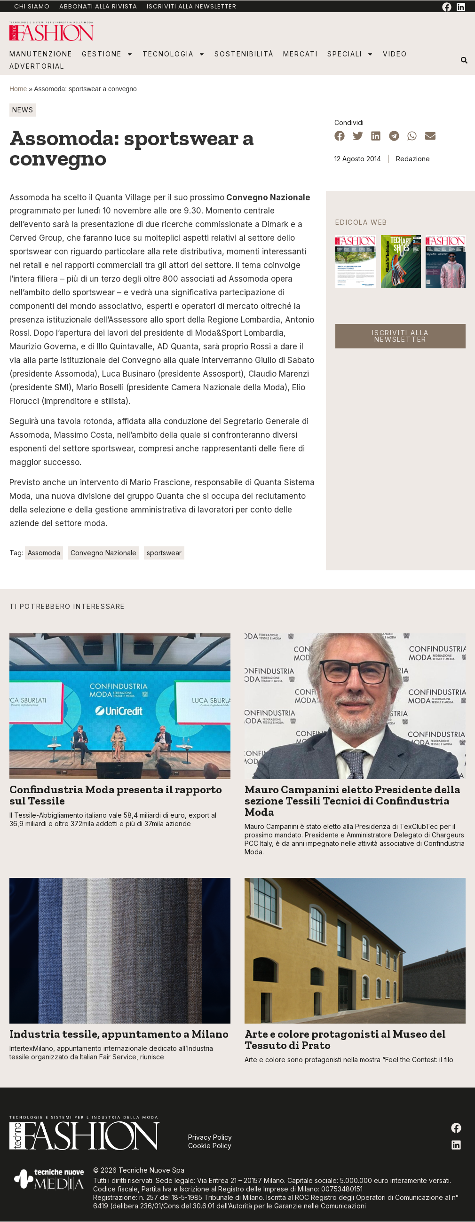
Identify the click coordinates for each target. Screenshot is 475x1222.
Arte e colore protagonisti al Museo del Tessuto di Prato (345, 1039)
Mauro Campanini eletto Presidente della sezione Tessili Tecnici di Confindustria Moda (352, 800)
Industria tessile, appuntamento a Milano (119, 1034)
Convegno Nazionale (103, 553)
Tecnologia (173, 54)
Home (18, 89)
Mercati (300, 54)
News (22, 110)
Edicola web (361, 222)
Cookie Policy (209, 1146)
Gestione (107, 54)
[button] (464, 60)
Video (395, 54)
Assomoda (44, 553)
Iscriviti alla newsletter (192, 6)
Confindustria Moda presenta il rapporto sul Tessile (115, 794)
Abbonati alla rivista (98, 6)
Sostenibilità (244, 54)
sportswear (164, 553)
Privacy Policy (210, 1137)
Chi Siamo (32, 6)
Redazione (413, 159)
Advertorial (36, 66)
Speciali (350, 54)
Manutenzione (40, 54)
